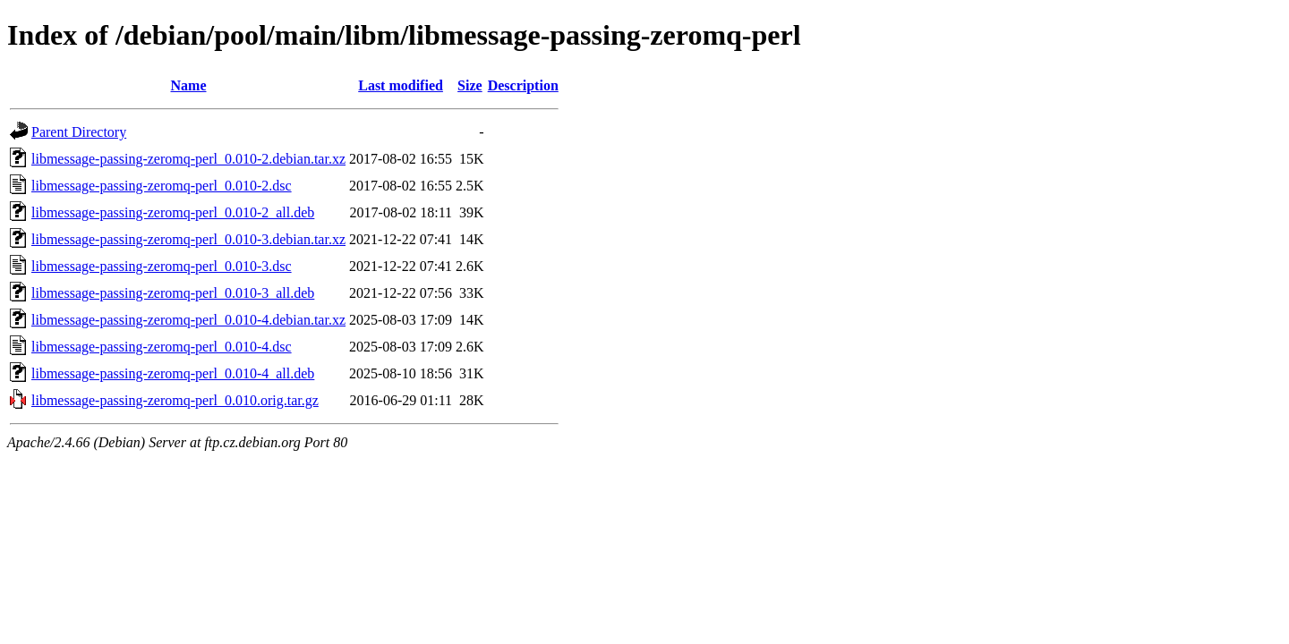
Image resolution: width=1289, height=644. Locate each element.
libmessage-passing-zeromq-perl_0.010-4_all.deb (172, 373)
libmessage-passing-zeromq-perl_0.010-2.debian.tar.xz (188, 158)
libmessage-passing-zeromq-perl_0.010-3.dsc (161, 266)
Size (469, 85)
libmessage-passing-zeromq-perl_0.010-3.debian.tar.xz (188, 239)
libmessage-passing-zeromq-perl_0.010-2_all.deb (172, 212)
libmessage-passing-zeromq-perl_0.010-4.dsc (161, 346)
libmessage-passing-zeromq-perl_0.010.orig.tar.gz (175, 400)
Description (523, 85)
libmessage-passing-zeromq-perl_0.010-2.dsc (161, 185)
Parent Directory (78, 132)
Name (189, 85)
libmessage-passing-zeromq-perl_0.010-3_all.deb (172, 293)
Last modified (400, 85)
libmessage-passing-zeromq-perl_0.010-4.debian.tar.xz (188, 319)
